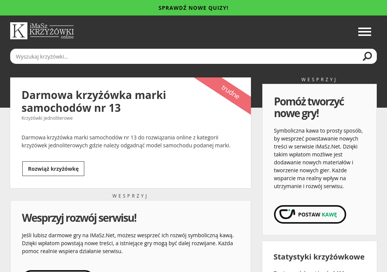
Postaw (317, 214)
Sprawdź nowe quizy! (194, 7)
